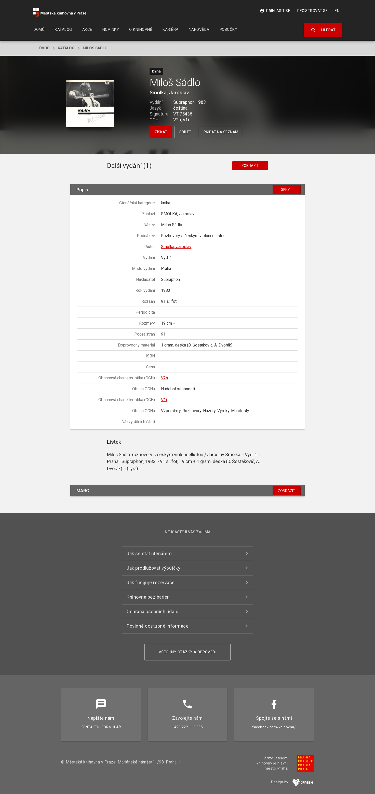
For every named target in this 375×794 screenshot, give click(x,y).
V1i (164, 399)
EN (337, 11)
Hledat (323, 30)
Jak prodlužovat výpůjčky (153, 568)
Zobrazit (250, 166)
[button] (90, 104)
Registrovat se (312, 11)
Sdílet (185, 132)
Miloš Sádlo (95, 48)
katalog (66, 48)
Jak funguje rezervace (151, 582)
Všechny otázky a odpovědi (188, 652)
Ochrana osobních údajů (152, 611)
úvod (44, 48)
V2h (164, 378)
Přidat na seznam (221, 132)
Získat (160, 132)
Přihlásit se (275, 10)
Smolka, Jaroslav (169, 93)
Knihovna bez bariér (148, 597)
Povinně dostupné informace (158, 626)
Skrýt (286, 189)
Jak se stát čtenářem (149, 553)
